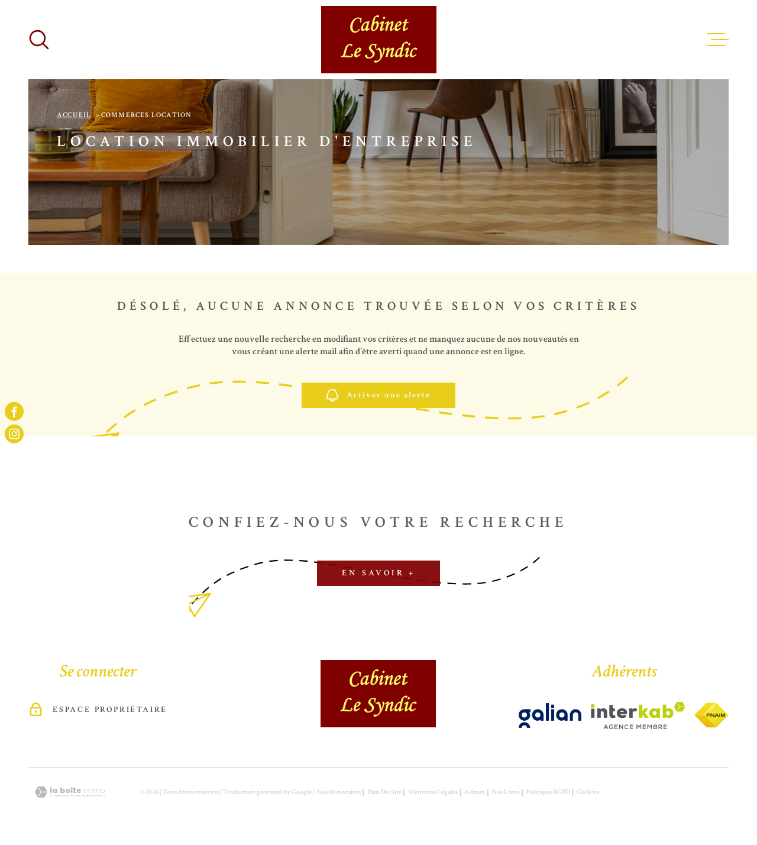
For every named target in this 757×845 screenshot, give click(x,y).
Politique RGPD (548, 792)
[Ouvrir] (39, 39)
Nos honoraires (338, 792)
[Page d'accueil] (378, 39)
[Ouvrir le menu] (718, 39)
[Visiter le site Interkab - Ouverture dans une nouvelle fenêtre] (550, 715)
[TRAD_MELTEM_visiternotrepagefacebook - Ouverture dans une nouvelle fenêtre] (14, 411)
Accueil (74, 115)
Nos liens (505, 792)
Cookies (588, 792)
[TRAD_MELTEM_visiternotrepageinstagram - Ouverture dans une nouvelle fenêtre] (14, 434)
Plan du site (384, 792)
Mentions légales (433, 792)
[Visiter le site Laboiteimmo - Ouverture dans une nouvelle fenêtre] (69, 792)
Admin (474, 792)
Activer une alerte (378, 395)
